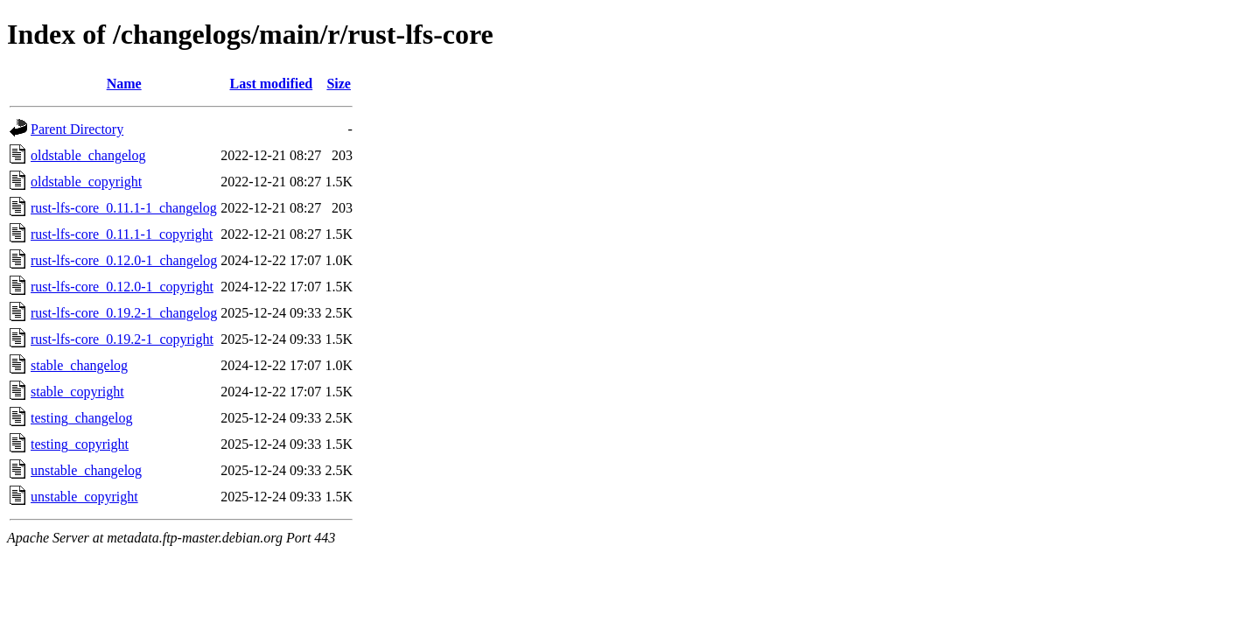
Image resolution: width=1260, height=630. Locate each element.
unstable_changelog (86, 470)
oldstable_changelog (88, 155)
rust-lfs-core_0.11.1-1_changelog (124, 207)
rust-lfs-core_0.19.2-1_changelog (124, 312)
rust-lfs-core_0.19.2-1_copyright (122, 339)
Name (124, 83)
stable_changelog (79, 365)
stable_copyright (77, 391)
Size (338, 83)
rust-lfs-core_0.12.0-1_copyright (122, 286)
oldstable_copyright (86, 181)
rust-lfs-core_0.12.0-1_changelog (124, 260)
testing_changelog (81, 417)
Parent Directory (77, 129)
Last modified (270, 83)
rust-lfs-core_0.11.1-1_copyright (122, 234)
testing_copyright (80, 444)
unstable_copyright (84, 496)
